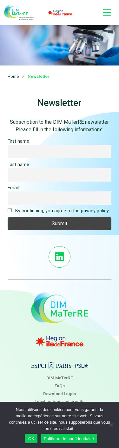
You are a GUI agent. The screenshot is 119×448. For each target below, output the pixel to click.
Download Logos (59, 393)
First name (18, 141)
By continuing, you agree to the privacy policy (58, 211)
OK (31, 438)
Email (13, 187)
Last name (18, 164)
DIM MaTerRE (59, 377)
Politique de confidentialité (69, 438)
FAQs (60, 385)
